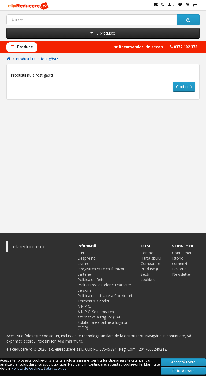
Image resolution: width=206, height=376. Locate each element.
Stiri (81, 252)
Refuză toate (183, 370)
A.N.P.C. (84, 306)
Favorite (179, 268)
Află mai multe (70, 341)
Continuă (184, 86)
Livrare (83, 263)
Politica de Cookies (27, 368)
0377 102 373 (183, 46)
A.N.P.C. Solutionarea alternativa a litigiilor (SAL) (100, 314)
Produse (22, 46)
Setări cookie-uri (149, 277)
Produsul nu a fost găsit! (37, 58)
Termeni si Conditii (94, 300)
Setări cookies (55, 368)
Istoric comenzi (179, 261)
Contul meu (182, 252)
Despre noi (87, 258)
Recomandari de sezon (138, 46)
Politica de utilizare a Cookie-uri (105, 295)
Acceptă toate (183, 361)
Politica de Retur (92, 279)
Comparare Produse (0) (151, 266)
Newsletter (181, 274)
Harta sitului (151, 258)
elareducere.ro (28, 246)
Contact (147, 252)
